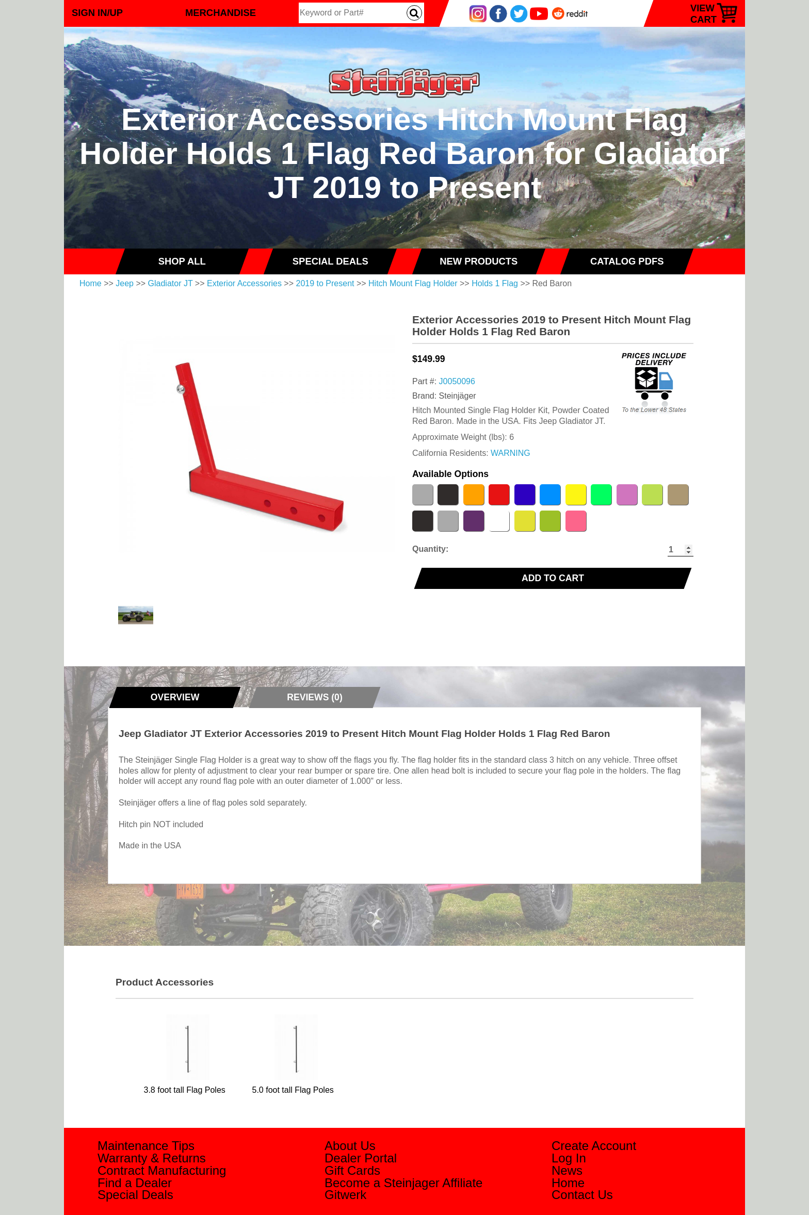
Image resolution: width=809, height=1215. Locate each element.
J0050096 (457, 381)
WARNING (510, 453)
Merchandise (220, 12)
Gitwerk (345, 1195)
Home (90, 283)
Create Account (594, 1146)
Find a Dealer (135, 1183)
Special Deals (135, 1195)
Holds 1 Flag (495, 283)
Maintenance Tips (146, 1146)
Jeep (125, 283)
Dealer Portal (361, 1158)
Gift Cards (352, 1170)
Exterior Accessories (244, 283)
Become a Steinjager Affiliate (403, 1183)
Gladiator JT (170, 283)
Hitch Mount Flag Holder (413, 283)
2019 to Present (325, 283)
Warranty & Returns (152, 1158)
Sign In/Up (97, 12)
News (567, 1170)
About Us (350, 1146)
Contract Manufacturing (162, 1170)
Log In (569, 1158)
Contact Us (582, 1195)
